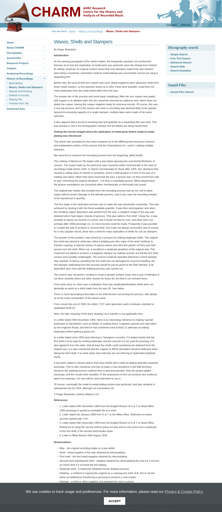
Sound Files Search (182, 92)
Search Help (177, 66)
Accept (114, 501)
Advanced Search (180, 62)
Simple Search (179, 54)
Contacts (171, 25)
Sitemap (186, 25)
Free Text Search (180, 58)
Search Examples (180, 70)
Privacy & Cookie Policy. (184, 492)
